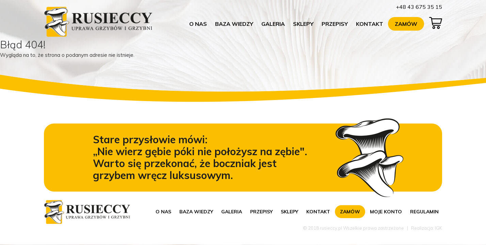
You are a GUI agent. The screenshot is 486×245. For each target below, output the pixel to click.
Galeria (273, 23)
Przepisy (335, 23)
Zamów (406, 23)
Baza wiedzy (234, 23)
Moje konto (386, 212)
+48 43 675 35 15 (419, 6)
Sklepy (303, 23)
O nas (198, 23)
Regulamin (424, 212)
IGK (438, 228)
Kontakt (369, 23)
